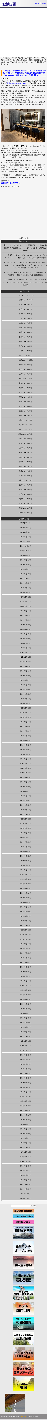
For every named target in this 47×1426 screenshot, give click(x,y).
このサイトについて (24, 295)
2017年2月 (23, 1032)
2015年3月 (23, 1138)
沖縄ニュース (23, 513)
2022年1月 (23, 759)
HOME (37, 3)
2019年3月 (23, 916)
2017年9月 (23, 999)
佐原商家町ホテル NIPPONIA (16, 83)
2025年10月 (23, 551)
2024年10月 (23, 606)
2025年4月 (23, 578)
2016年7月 (23, 1064)
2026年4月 (23, 523)
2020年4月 (23, 856)
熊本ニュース (23, 499)
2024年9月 (23, 611)
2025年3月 (23, 583)
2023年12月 (23, 652)
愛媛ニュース (23, 471)
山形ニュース (23, 323)
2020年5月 (23, 851)
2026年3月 (23, 527)
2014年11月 (23, 1157)
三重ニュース (23, 411)
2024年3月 (23, 638)
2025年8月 (23, 560)
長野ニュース (23, 369)
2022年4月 (23, 745)
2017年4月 (23, 1022)
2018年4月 (23, 967)
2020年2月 (23, 865)
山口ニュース (23, 448)
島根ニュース (23, 457)
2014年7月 (23, 1175)
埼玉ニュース (23, 346)
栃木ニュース (23, 337)
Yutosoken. (22, 1416)
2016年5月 (23, 1073)
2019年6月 (23, 902)
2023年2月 (23, 699)
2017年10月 (23, 995)
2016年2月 (23, 1087)
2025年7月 (23, 565)
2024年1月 (23, 648)
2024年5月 (23, 629)
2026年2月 (23, 532)
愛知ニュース (23, 383)
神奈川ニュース (23, 360)
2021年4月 (23, 800)
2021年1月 (23, 814)
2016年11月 (23, 1046)
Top (2, 58)
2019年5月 (23, 907)
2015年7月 (23, 1120)
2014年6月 (23, 1180)
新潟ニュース (23, 365)
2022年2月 (23, 754)
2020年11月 (23, 824)
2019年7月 (23, 897)
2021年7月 (23, 787)
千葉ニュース (9, 58)
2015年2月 (23, 1143)
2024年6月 (23, 625)
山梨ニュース (23, 374)
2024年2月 (23, 643)
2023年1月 (23, 703)
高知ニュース (23, 476)
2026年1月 (23, 537)
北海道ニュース (23, 300)
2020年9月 (23, 833)
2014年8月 (23, 1170)
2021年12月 (23, 763)
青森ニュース (23, 304)
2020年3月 (23, 861)
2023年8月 (23, 671)
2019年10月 (23, 884)
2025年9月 (23, 555)
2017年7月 (23, 1009)
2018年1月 (23, 981)
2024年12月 (23, 597)
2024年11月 (23, 601)
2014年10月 (23, 1161)
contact (43, 3)
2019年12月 (23, 874)
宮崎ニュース (23, 503)
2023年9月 (23, 666)
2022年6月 (23, 736)
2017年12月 (23, 985)
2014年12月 (23, 1152)
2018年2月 (23, 976)
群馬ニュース (23, 332)
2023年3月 (23, 694)
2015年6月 (23, 1124)
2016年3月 (23, 1083)
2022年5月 (23, 740)
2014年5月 (23, 1184)
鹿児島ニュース (23, 508)
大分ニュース (23, 494)
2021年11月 (23, 768)
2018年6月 (23, 958)
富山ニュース (23, 392)
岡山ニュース (23, 439)
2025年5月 (23, 574)
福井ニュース (23, 401)
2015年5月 (23, 1129)
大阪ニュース (23, 425)
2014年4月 (23, 1189)
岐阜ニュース (23, 388)
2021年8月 (23, 782)
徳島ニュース (23, 466)
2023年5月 (23, 685)
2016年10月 (23, 1050)
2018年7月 (23, 953)
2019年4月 (23, 911)
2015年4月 (23, 1133)
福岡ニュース (23, 480)
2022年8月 (23, 726)
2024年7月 (23, 620)
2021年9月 (23, 777)
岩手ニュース (23, 314)
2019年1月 (23, 925)
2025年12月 (24, 541)
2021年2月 (23, 810)
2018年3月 (23, 972)
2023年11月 (23, 657)
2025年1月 (23, 592)
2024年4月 (23, 634)
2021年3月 (23, 805)
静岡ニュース (23, 378)
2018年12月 (23, 930)
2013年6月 (24, 1194)
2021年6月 (23, 791)
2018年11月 (23, 935)
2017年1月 (23, 1036)
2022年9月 (23, 722)
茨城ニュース (23, 341)
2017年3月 (23, 1027)
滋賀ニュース (23, 406)
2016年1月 (23, 1092)
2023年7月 (23, 676)
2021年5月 (23, 796)
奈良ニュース (23, 415)
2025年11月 (24, 546)
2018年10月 (23, 939)
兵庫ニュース (23, 429)
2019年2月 (23, 921)
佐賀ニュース (23, 485)
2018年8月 (23, 948)
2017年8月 (23, 1004)
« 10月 (21, 238)
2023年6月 (23, 680)
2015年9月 (23, 1110)
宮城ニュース (23, 318)
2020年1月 (23, 870)
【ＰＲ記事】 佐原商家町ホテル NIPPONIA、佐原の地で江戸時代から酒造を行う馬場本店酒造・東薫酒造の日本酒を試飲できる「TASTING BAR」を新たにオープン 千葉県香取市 (23, 60)
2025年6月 (23, 569)
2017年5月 (23, 1018)
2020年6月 (23, 847)
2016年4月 (23, 1078)
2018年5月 (23, 962)
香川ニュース (23, 462)
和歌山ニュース (23, 434)
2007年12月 (24, 1198)
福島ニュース (23, 328)
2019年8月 (23, 893)
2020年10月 (23, 828)
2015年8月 (23, 1115)
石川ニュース (23, 397)
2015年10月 (23, 1106)
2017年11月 (23, 990)
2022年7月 (23, 731)
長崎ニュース (23, 489)
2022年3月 (23, 749)
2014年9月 (23, 1166)
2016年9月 (23, 1055)
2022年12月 (23, 708)
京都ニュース (23, 420)
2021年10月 (23, 773)
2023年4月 (23, 689)
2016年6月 (23, 1069)
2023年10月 (23, 662)
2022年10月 (23, 717)
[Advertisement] (23, 33)
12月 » (27, 238)
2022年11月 (23, 713)
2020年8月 (23, 837)
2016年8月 (23, 1059)
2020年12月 (23, 819)
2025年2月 (23, 588)
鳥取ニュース (23, 452)
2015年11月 (23, 1101)
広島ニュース (23, 443)
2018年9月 (23, 944)
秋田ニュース (23, 309)
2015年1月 (23, 1147)
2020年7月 (23, 842)
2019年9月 (23, 888)
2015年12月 (23, 1096)
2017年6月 (23, 1013)
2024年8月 (23, 615)
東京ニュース (23, 355)
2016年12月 (23, 1041)
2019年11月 (23, 879)
